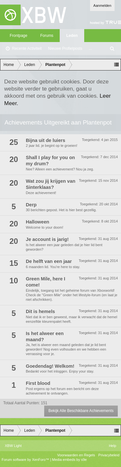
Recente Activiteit (27, 48)
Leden (71, 35)
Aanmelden (102, 5)
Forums (47, 35)
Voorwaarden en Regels (76, 455)
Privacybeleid (108, 455)
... (90, 48)
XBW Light (13, 446)
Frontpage (18, 35)
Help (112, 446)
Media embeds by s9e (69, 460)
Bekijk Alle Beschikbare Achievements (81, 410)
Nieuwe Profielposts (65, 48)
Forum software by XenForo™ (26, 460)
